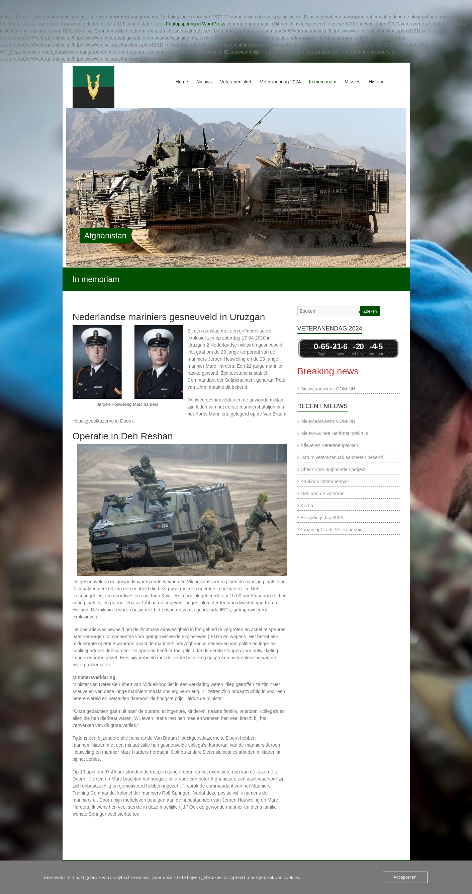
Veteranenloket (235, 81)
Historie (376, 81)
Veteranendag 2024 (280, 81)
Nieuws (204, 81)
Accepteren (405, 877)
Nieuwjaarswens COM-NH (328, 388)
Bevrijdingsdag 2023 (322, 517)
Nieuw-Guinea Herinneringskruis (334, 433)
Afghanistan (105, 235)
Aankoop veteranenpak (325, 481)
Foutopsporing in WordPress (195, 23)
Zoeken (370, 311)
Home (182, 81)
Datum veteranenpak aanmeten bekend (342, 457)
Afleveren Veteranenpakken (329, 445)
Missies (352, 81)
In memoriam (323, 81)
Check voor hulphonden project (333, 469)
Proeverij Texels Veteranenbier (332, 529)
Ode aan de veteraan (323, 493)
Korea (307, 505)
